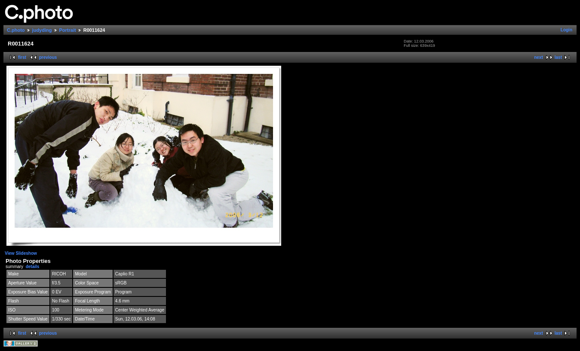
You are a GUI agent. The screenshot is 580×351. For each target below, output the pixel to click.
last (558, 57)
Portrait (67, 30)
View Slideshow (21, 253)
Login (566, 29)
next (538, 57)
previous (48, 57)
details (33, 266)
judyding (42, 30)
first (22, 57)
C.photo (16, 30)
